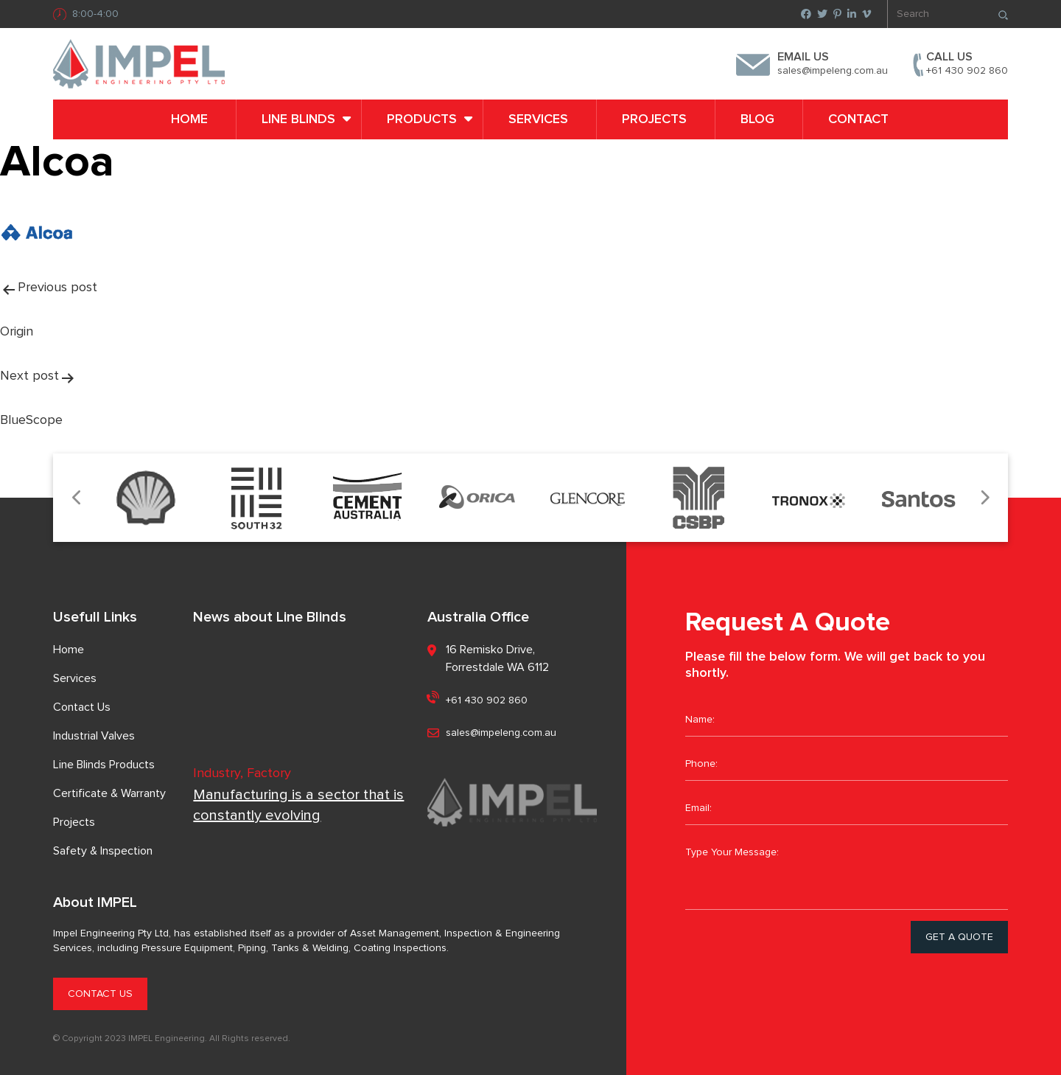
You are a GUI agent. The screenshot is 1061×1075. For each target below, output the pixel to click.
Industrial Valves (94, 736)
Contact (858, 119)
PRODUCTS (422, 119)
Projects (654, 119)
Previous (77, 498)
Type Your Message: (846, 873)
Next (984, 498)
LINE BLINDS (298, 119)
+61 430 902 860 (967, 71)
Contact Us (82, 707)
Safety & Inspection (103, 851)
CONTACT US (100, 994)
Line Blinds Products (104, 764)
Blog (757, 119)
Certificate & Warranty (109, 793)
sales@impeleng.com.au (832, 71)
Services (538, 119)
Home (189, 119)
